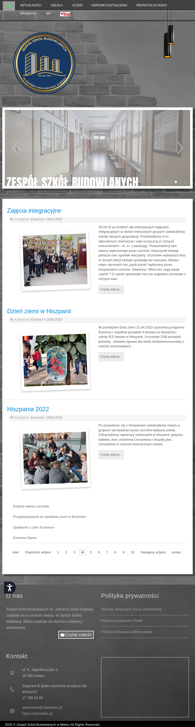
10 (132, 552)
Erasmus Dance (25, 537)
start (15, 552)
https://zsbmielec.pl (37, 714)
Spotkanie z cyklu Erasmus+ (34, 527)
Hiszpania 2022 (28, 408)
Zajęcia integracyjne (34, 210)
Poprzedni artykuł (38, 552)
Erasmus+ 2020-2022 (46, 219)
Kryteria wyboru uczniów (31, 506)
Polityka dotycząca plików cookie (127, 632)
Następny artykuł (153, 552)
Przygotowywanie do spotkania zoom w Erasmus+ (50, 516)
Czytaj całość (78, 635)
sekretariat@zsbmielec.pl (42, 707)
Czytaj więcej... (111, 289)
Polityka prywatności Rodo (122, 621)
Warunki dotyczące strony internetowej (131, 609)
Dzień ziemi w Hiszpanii (39, 310)
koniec (176, 552)
